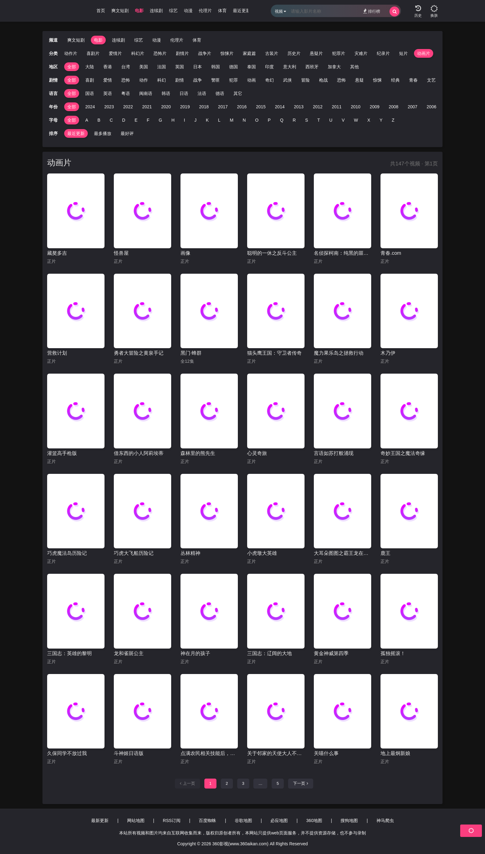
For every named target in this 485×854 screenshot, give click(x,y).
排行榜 (371, 11)
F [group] (148, 120)
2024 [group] (90, 106)
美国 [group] (143, 66)
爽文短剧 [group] (120, 10)
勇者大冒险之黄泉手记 (138, 353)
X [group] (368, 120)
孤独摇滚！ (392, 653)
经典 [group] (395, 80)
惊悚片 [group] (227, 53)
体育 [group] (222, 10)
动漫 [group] (188, 10)
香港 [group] (107, 66)
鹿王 (385, 553)
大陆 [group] (89, 66)
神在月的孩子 (195, 653)
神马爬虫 (385, 820)
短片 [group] (403, 53)
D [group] (123, 120)
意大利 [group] (289, 66)
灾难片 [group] (360, 53)
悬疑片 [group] (316, 53)
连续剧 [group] (156, 10)
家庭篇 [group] (249, 53)
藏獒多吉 (57, 253)
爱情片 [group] (115, 53)
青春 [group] (413, 80)
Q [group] (281, 120)
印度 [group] (269, 66)
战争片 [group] (204, 53)
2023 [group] (109, 106)
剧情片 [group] (182, 53)
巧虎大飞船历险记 (134, 553)
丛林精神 (190, 553)
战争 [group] (197, 80)
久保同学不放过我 (67, 753)
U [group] (330, 120)
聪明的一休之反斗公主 (272, 253)
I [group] (184, 120)
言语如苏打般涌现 (334, 453)
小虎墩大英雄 (262, 553)
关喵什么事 (326, 753)
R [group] (294, 120)
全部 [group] (71, 66)
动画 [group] (251, 80)
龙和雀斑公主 (129, 653)
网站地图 (136, 820)
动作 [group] (143, 80)
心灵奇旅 (257, 453)
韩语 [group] (166, 93)
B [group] (98, 120)
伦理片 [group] (205, 10)
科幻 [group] (161, 80)
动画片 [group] (423, 53)
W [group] (356, 120)
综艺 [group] (173, 10)
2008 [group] (393, 106)
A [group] (86, 120)
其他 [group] (354, 66)
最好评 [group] (127, 133)
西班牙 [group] (311, 66)
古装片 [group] (271, 53)
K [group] (207, 120)
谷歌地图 (243, 820)
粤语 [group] (125, 93)
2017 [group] (223, 106)
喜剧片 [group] (93, 53)
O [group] (257, 120)
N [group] (244, 120)
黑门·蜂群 (191, 353)
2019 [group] (185, 106)
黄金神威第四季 (331, 653)
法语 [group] (202, 93)
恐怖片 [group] (160, 53)
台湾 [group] (125, 66)
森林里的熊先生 (197, 453)
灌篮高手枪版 (62, 453)
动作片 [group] (70, 53)
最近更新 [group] (241, 10)
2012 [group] (318, 106)
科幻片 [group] (137, 53)
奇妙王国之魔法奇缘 (402, 453)
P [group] (269, 120)
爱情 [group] (107, 80)
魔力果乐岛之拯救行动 (338, 353)
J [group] (195, 120)
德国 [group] (233, 66)
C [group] (111, 120)
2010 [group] (355, 106)
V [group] (343, 120)
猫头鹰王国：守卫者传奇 (274, 353)
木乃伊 (387, 353)
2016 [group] (242, 106)
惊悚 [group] (377, 80)
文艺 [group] (431, 80)
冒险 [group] (305, 80)
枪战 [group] (323, 80)
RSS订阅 (171, 820)
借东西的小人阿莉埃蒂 (138, 453)
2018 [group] (204, 106)
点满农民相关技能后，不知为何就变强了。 (209, 753)
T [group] (318, 120)
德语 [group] (220, 93)
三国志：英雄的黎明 (69, 653)
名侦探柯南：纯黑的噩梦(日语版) (342, 253)
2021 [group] (147, 106)
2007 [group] (412, 106)
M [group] (232, 120)
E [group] (136, 120)
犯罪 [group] (233, 80)
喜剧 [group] (89, 80)
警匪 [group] (215, 80)
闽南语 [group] (145, 93)
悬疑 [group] (359, 80)
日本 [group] (197, 66)
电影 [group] (139, 10)
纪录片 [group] (383, 53)
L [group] (219, 120)
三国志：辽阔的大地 (269, 653)
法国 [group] (161, 66)
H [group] (173, 120)
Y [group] (381, 120)
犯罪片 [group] (338, 53)
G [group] (160, 120)
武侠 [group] (287, 80)
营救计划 (57, 353)
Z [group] (393, 120)
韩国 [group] (215, 66)
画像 (185, 253)
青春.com (390, 253)
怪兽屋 (121, 253)
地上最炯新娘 (395, 753)
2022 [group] (128, 106)
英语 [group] (107, 93)
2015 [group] (260, 106)
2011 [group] (336, 106)
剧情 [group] (179, 80)
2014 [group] (280, 106)
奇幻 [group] (269, 80)
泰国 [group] (251, 66)
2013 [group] (299, 106)
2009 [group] (374, 106)
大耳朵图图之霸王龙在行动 (342, 553)
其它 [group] (238, 93)
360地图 (314, 820)
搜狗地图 (349, 820)
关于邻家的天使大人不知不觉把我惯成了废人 (276, 753)
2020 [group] (166, 106)
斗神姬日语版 (129, 753)
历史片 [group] (293, 53)
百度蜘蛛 (207, 820)
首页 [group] (100, 10)
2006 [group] (431, 106)
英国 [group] (179, 66)
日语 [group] (184, 93)
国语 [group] (89, 93)
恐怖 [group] (125, 80)
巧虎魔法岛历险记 (67, 553)
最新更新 (100, 820)
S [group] (306, 120)
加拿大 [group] (334, 66)
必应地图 (279, 820)
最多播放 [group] (102, 133)
